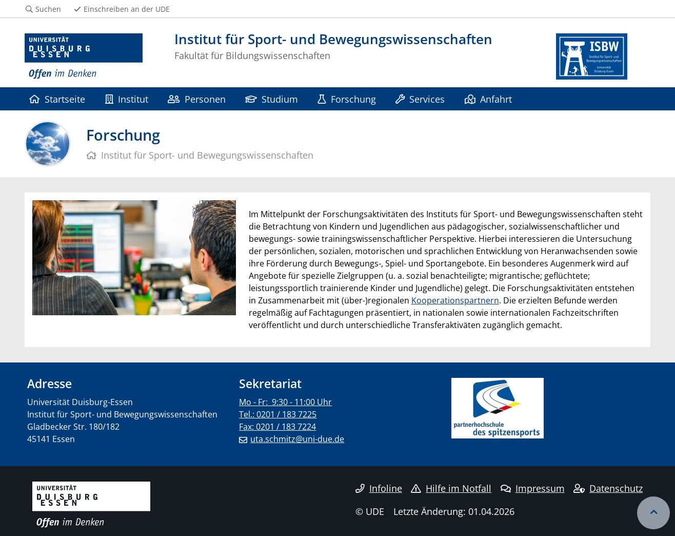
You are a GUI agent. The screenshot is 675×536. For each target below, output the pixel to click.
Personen (196, 98)
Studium (271, 98)
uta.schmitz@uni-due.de (297, 439)
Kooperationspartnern (455, 300)
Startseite (57, 98)
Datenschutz (608, 488)
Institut (126, 98)
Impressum (533, 488)
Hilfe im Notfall (451, 488)
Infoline (378, 488)
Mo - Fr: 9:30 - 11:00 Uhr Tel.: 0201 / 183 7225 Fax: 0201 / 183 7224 (285, 414)
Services (420, 98)
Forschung (346, 98)
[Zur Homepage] (84, 56)
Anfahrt (488, 98)
